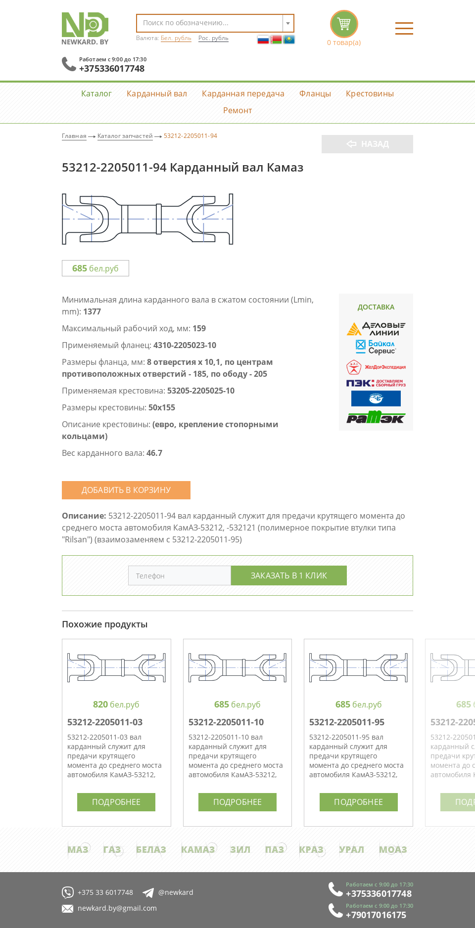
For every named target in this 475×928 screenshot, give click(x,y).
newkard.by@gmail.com (109, 908)
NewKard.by (85, 28)
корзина (344, 28)
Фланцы (315, 93)
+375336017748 (111, 68)
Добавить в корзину (126, 490)
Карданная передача (243, 93)
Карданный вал (157, 93)
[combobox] (215, 23)
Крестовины (370, 93)
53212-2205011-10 (226, 722)
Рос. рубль (213, 38)
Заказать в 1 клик (289, 575)
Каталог (96, 93)
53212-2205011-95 (346, 722)
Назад (375, 143)
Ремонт (237, 110)
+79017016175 (376, 914)
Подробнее (116, 801)
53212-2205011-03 (104, 722)
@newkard (167, 892)
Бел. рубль (176, 38)
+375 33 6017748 (97, 892)
